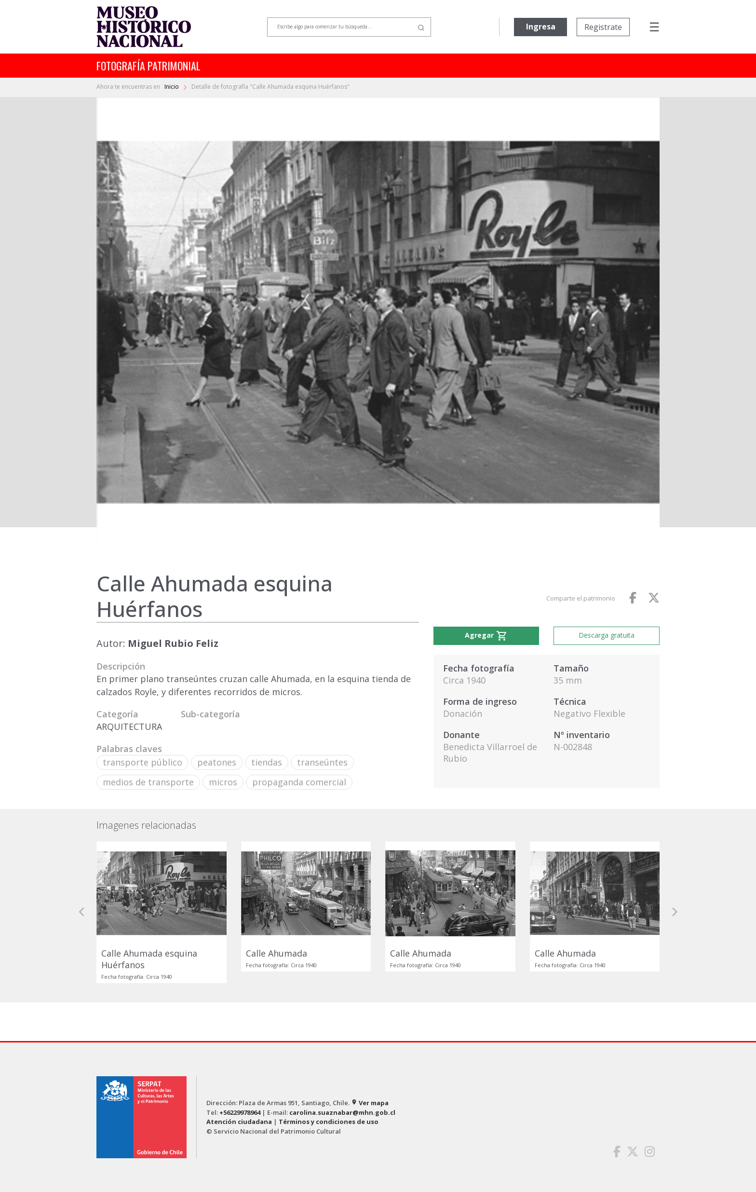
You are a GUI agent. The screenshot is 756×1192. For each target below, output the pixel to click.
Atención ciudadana (239, 1121)
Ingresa (540, 26)
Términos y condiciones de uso (328, 1121)
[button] (82, 912)
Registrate (603, 27)
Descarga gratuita (606, 635)
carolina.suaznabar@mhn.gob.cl (342, 1112)
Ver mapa (370, 1102)
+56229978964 (239, 1112)
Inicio (172, 86)
